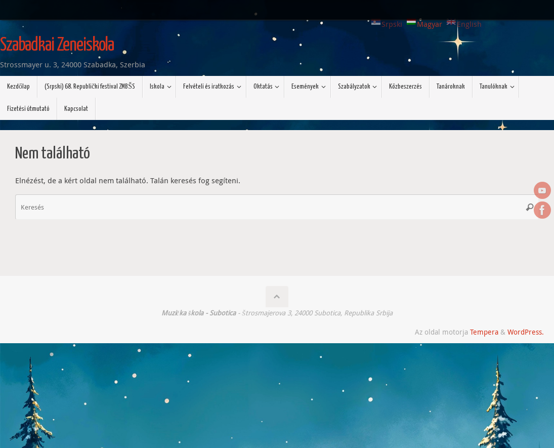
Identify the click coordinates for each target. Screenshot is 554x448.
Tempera (484, 332)
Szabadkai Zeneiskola (57, 45)
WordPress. (525, 332)
